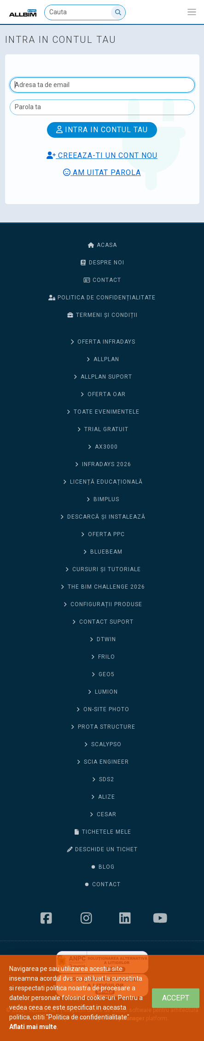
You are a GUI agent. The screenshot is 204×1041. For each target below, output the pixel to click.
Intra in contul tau (102, 129)
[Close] (175, 998)
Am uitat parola (102, 172)
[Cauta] (85, 12)
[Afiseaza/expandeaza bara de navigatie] (191, 12)
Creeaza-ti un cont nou (102, 155)
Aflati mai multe (33, 1026)
